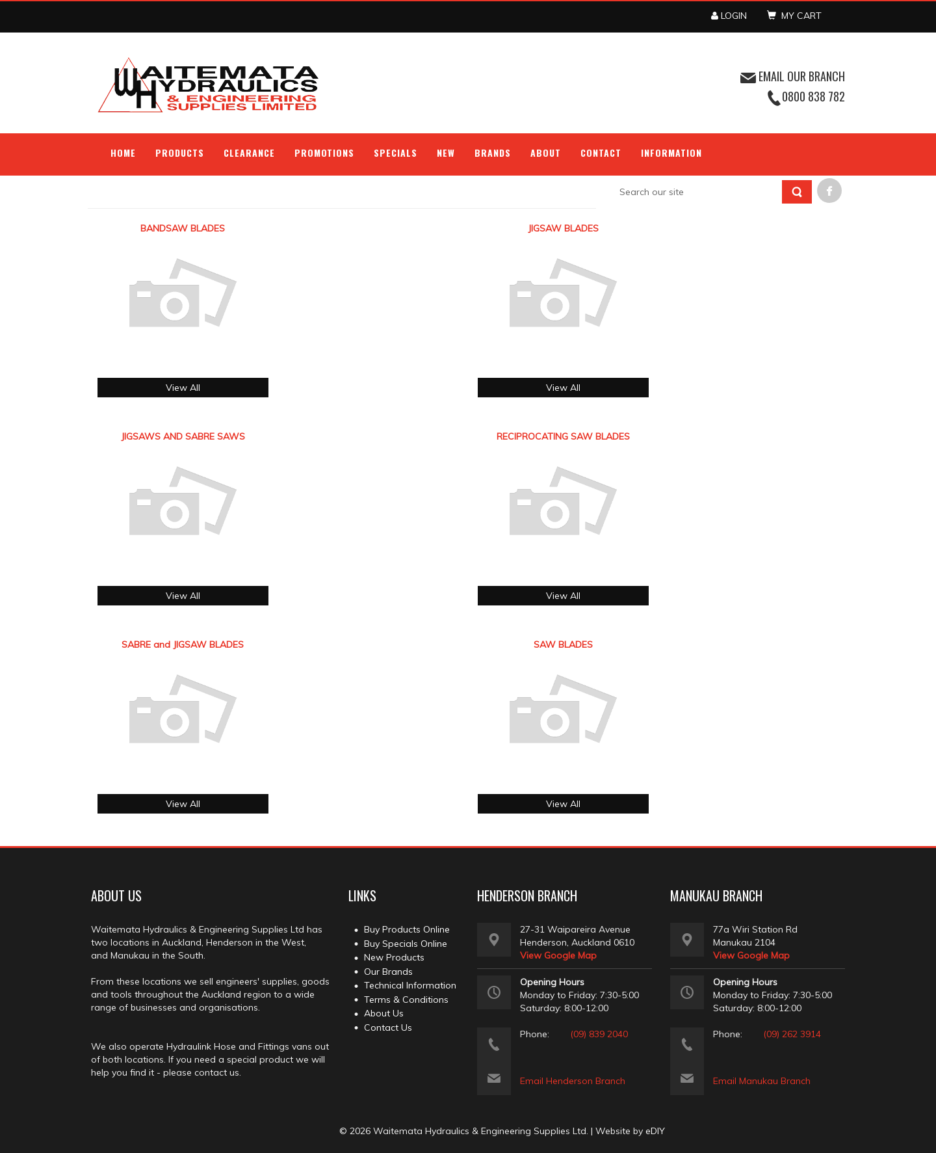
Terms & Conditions (406, 999)
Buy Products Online (407, 929)
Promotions (324, 152)
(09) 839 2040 (599, 1034)
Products (179, 152)
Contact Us (388, 1027)
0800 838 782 (813, 96)
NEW (446, 152)
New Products (394, 957)
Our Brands (388, 971)
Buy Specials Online (405, 943)
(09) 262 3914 (792, 1034)
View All (183, 387)
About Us (384, 1013)
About (545, 152)
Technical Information (410, 985)
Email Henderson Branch (572, 1081)
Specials (395, 152)
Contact (600, 152)
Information (671, 152)
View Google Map (558, 955)
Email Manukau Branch (762, 1081)
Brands (492, 152)
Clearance (249, 152)
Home (123, 152)
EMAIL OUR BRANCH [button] (792, 76)
